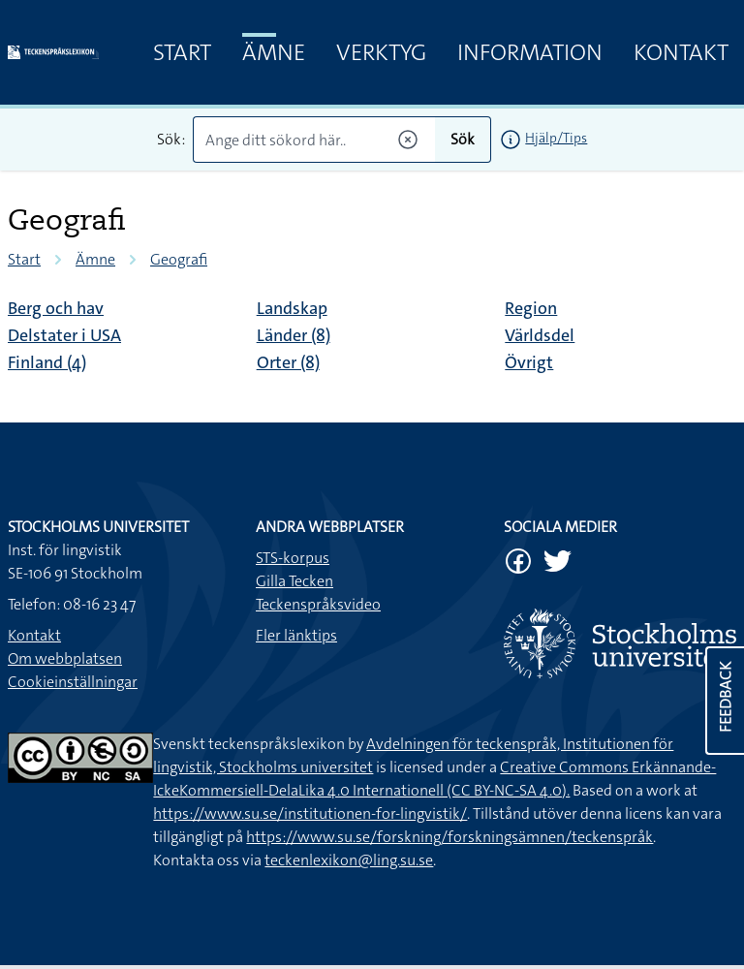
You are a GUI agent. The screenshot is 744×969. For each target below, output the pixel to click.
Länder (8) (293, 335)
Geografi (178, 259)
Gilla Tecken (294, 581)
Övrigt (529, 362)
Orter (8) (288, 362)
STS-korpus (292, 557)
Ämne (273, 52)
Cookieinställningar (73, 682)
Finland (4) (47, 362)
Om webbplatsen (65, 658)
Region (531, 308)
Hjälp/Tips (556, 137)
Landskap (292, 308)
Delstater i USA (64, 335)
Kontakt (681, 52)
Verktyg (381, 52)
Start (182, 52)
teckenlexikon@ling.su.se (348, 860)
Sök (462, 139)
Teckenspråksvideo (318, 604)
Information (530, 52)
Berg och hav (56, 308)
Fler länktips (296, 635)
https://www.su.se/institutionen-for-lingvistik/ (310, 813)
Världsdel (539, 335)
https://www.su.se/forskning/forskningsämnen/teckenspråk (449, 837)
